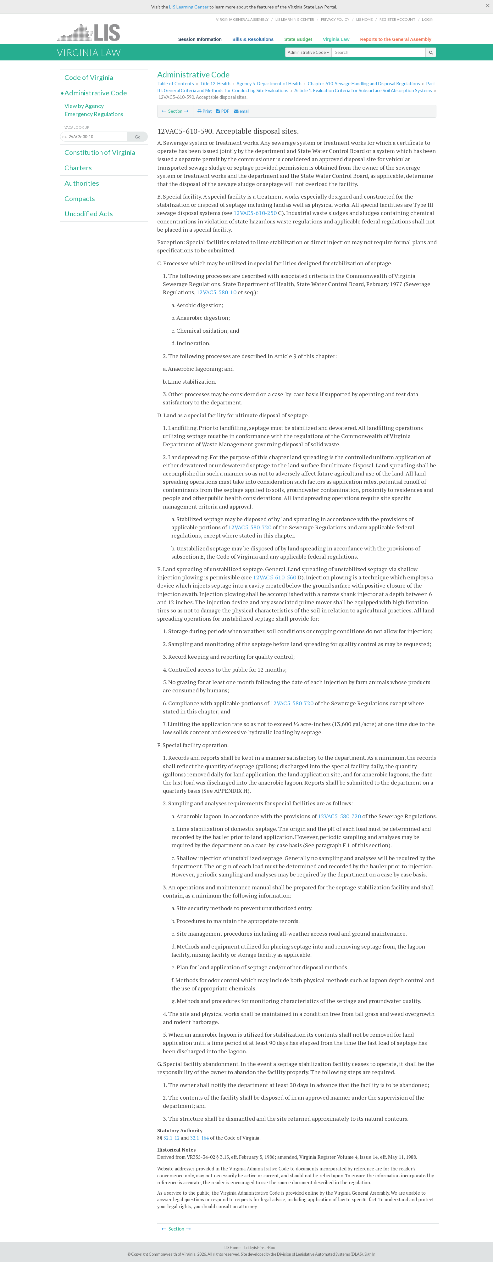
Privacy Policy (335, 19)
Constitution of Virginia (99, 152)
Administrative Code (308, 52)
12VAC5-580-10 (216, 292)
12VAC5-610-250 (255, 213)
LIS (92, 32)
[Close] (487, 5)
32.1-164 (199, 1138)
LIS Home (232, 1247)
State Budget (298, 39)
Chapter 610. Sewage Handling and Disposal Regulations (364, 83)
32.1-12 (171, 1138)
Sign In (369, 1254)
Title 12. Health (215, 83)
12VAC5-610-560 (274, 577)
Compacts (79, 198)
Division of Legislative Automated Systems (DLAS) (320, 1254)
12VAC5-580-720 (249, 527)
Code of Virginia (88, 77)
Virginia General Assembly (242, 19)
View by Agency (84, 105)
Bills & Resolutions (253, 39)
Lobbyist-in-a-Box (259, 1247)
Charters (78, 168)
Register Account (397, 19)
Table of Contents (175, 83)
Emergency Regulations (93, 113)
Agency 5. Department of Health (269, 83)
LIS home (364, 19)
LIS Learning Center (188, 6)
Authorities (81, 183)
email (241, 111)
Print (204, 111)
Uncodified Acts (88, 214)
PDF (222, 111)
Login (428, 19)
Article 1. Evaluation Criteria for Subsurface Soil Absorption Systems (363, 90)
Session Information (200, 39)
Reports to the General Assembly (395, 39)
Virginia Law (336, 39)
